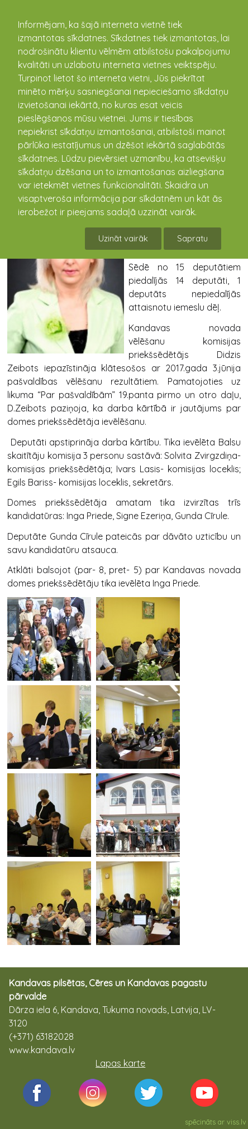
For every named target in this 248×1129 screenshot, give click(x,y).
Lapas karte (120, 1063)
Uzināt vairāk (123, 238)
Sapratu (192, 238)
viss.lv (236, 1121)
